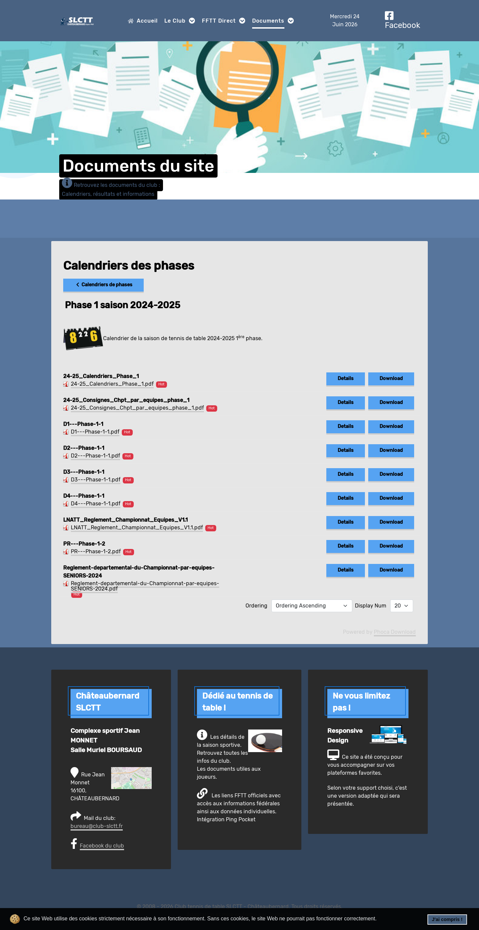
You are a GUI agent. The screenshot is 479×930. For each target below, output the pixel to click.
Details (346, 378)
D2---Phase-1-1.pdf (95, 456)
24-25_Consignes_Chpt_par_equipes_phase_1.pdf (137, 408)
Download (391, 378)
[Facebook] (402, 20)
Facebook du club (102, 846)
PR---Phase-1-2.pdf (96, 551)
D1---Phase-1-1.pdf (95, 432)
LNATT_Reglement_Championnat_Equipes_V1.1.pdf (137, 527)
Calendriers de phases (103, 285)
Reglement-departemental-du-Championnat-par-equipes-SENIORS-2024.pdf (145, 586)
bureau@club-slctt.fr (97, 826)
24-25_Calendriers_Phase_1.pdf (112, 384)
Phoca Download (395, 632)
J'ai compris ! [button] (447, 919)
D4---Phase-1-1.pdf (95, 503)
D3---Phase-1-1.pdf (95, 479)
